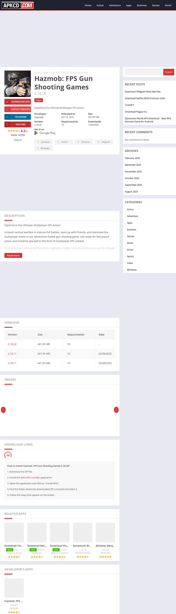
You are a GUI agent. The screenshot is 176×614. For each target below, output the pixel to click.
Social (168, 5)
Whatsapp (43, 148)
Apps (129, 5)
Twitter (62, 142)
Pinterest (83, 142)
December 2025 (133, 164)
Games (155, 5)
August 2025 (131, 191)
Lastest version (17, 109)
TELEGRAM (15, 117)
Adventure (115, 5)
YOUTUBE (15, 124)
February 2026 (132, 158)
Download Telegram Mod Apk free (142, 91)
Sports (130, 256)
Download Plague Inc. (136, 111)
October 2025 (132, 178)
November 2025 (133, 171)
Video (130, 263)
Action (100, 5)
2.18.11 (12, 353)
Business (142, 5)
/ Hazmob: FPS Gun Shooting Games (68, 72)
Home (88, 5)
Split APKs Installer (30, 477)
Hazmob (38, 117)
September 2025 (133, 184)
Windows (132, 269)
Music (130, 242)
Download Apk (17, 102)
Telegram (103, 142)
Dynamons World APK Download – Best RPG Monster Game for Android (148, 120)
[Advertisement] (88, 38)
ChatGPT (129, 105)
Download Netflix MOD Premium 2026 (145, 98)
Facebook (43, 142)
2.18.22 (12, 344)
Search (168, 72)
